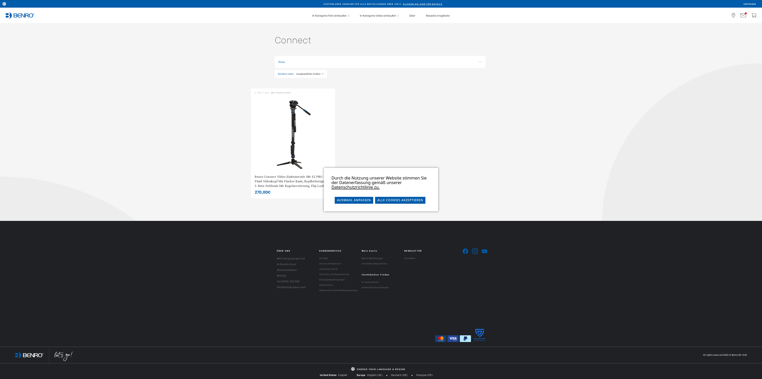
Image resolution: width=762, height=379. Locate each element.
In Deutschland (370, 281)
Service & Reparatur (330, 263)
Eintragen (750, 3)
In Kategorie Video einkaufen (379, 15)
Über (412, 15)
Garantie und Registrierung (334, 274)
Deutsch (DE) (399, 375)
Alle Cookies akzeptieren (400, 200)
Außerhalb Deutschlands (375, 287)
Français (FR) (424, 375)
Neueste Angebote (438, 15)
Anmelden (409, 258)
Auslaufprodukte (328, 268)
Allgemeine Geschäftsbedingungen (338, 290)
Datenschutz (326, 284)
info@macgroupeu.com (291, 287)
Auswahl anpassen (354, 200)
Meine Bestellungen (372, 258)
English (342, 375)
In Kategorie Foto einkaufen (330, 15)
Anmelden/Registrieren (374, 263)
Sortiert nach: (286, 73)
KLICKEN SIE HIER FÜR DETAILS (422, 3)
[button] (380, 62)
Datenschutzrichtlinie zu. (355, 187)
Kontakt (323, 258)
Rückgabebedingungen (332, 279)
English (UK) (375, 375)
